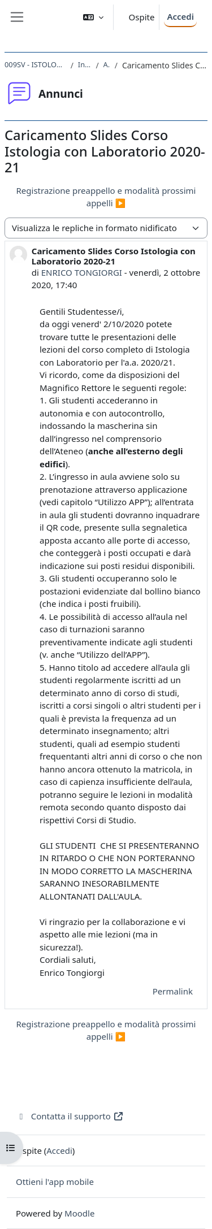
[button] (93, 17)
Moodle (79, 1213)
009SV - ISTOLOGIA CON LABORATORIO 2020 (35, 64)
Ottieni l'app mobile (55, 1181)
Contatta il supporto (70, 1116)
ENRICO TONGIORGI (81, 272)
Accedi (180, 16)
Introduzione (85, 64)
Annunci (106, 64)
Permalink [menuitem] (173, 991)
